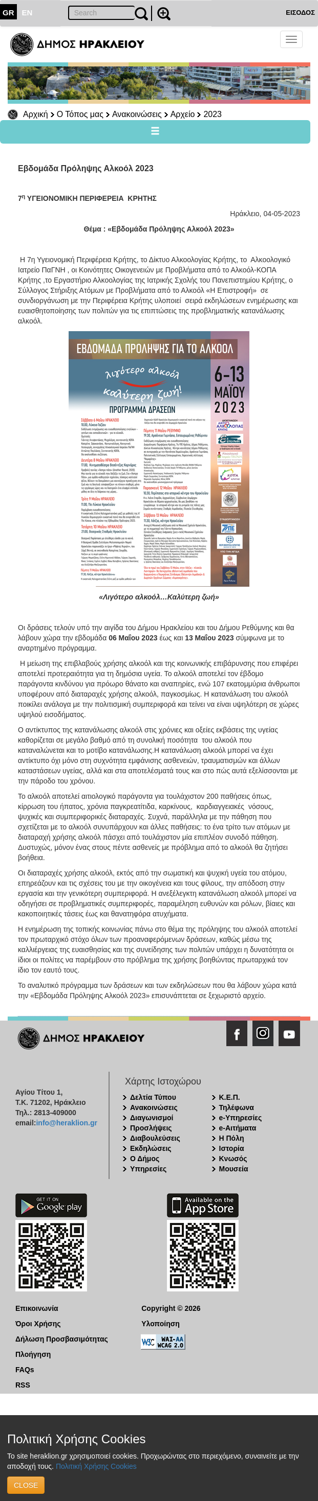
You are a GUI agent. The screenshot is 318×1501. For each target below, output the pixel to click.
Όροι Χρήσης (38, 1324)
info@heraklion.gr (66, 1123)
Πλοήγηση (33, 1354)
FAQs (24, 1370)
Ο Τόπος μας (80, 114)
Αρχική (35, 114)
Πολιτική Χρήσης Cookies (96, 1466)
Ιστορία (231, 1148)
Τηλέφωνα (236, 1107)
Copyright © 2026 (170, 1308)
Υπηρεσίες (148, 1169)
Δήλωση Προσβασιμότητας (61, 1339)
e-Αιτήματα (238, 1128)
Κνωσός (233, 1158)
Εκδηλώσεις (151, 1148)
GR (8, 12)
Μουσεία (233, 1169)
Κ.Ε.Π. (229, 1097)
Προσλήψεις (151, 1128)
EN (27, 12)
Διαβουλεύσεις (155, 1138)
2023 (212, 114)
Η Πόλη (231, 1138)
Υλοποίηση (160, 1324)
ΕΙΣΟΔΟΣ (300, 12)
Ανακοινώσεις (137, 114)
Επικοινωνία (36, 1308)
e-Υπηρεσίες (240, 1118)
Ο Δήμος (144, 1158)
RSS (22, 1385)
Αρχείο (183, 114)
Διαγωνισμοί (151, 1118)
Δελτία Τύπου (153, 1097)
